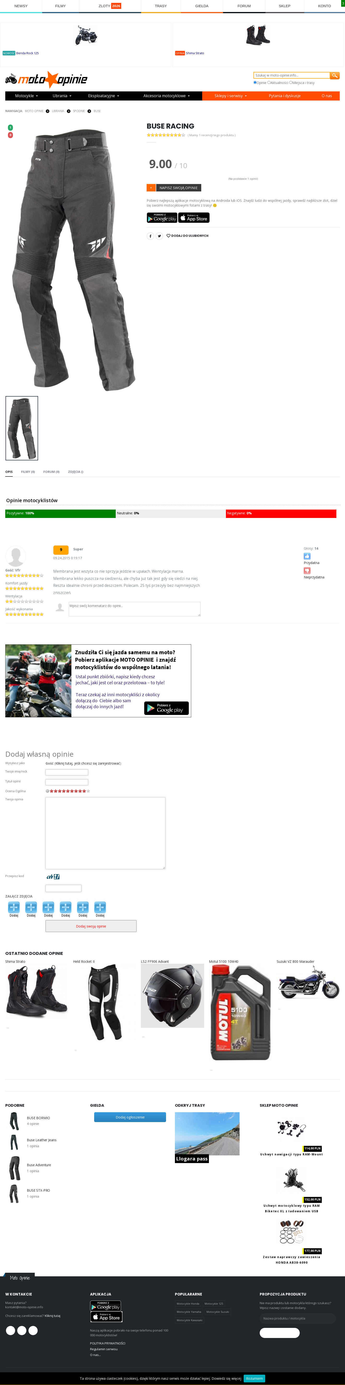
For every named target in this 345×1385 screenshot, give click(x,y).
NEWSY (21, 6)
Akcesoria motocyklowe (165, 96)
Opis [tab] (9, 472)
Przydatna (311, 558)
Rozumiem (254, 1378)
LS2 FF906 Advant (155, 961)
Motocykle (24, 96)
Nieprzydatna (314, 572)
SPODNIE (79, 111)
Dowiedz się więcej (226, 1378)
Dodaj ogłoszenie (130, 1117)
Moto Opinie (34, 111)
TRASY (161, 6)
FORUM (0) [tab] (51, 472)
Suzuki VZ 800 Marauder (295, 961)
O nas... (95, 1355)
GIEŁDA (201, 6)
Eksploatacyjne (101, 96)
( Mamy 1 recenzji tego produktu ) (212, 135)
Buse (97, 111)
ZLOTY (110, 6)
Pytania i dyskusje (285, 96)
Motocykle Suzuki (218, 1312)
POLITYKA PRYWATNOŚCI (107, 1343)
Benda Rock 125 (27, 53)
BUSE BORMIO (38, 1118)
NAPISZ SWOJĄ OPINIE (179, 187)
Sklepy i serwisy (229, 96)
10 (88, 791)
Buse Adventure (39, 1165)
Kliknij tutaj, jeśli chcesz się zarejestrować (87, 763)
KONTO (324, 6)
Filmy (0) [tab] (28, 472)
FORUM (244, 6)
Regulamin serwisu (104, 1349)
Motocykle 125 (214, 1303)
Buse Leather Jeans (41, 1140)
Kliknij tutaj (52, 1316)
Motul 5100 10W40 (223, 961)
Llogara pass (192, 1158)
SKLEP (284, 6)
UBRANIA (58, 111)
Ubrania (60, 96)
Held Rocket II (84, 961)
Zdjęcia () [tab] (75, 472)
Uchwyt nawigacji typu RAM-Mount (291, 1155)
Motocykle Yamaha (189, 1312)
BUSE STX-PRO (38, 1190)
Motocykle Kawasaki (189, 1320)
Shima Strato (195, 53)
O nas (327, 96)
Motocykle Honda (188, 1303)
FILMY (60, 6)
